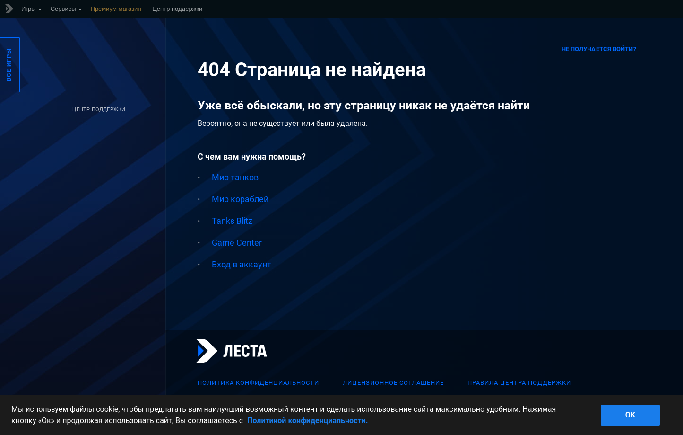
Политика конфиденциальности (258, 382)
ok (630, 414)
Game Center (237, 243)
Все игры (8, 64)
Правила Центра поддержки (519, 382)
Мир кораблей (240, 199)
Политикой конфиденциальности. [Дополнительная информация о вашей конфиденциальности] (307, 420)
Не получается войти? (599, 49)
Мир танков (235, 177)
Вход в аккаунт (241, 264)
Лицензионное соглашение (393, 382)
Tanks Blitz (232, 221)
